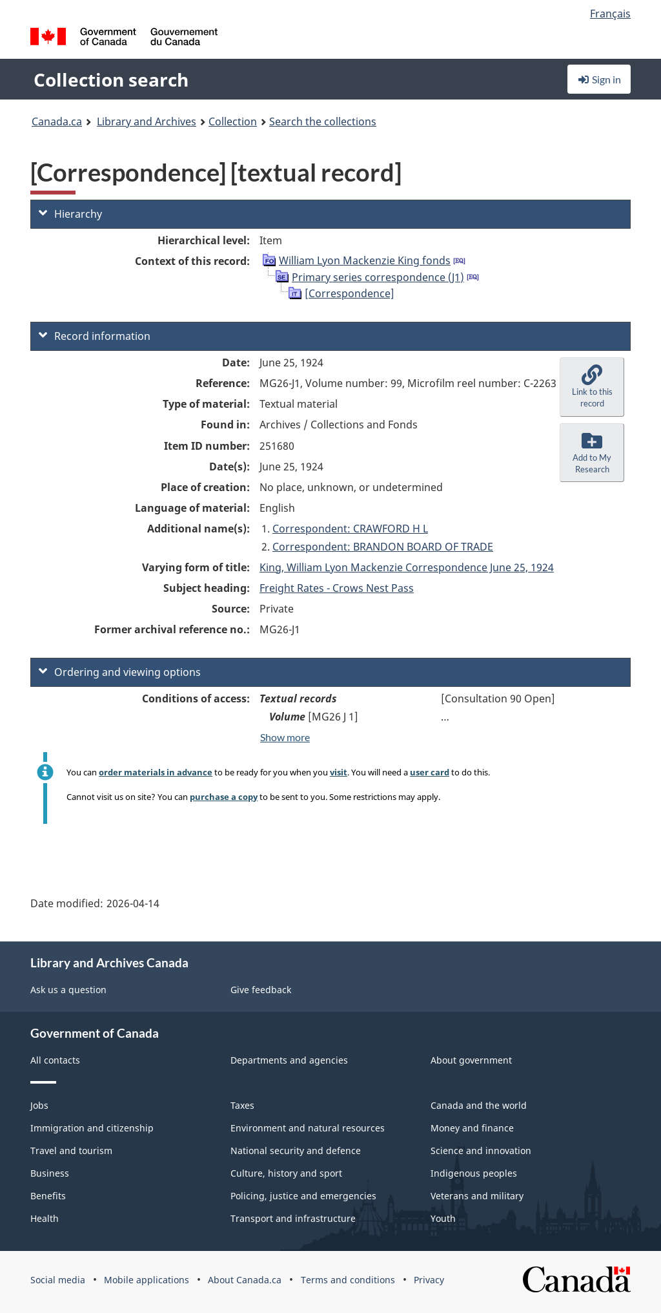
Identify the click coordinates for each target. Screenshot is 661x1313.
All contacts (55, 1060)
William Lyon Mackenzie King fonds (365, 260)
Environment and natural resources (307, 1128)
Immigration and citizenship (92, 1128)
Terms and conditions (348, 1280)
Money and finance (472, 1128)
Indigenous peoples (474, 1173)
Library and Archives (146, 121)
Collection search (111, 79)
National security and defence (295, 1150)
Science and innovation (481, 1150)
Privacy (429, 1280)
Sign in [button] (599, 79)
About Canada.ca (244, 1280)
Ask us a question (68, 989)
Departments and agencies (289, 1060)
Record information (94, 336)
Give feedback (260, 989)
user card (429, 772)
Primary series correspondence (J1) (378, 277)
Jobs (39, 1105)
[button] (592, 387)
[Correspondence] (349, 293)
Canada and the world (479, 1105)
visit (338, 772)
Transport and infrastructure (293, 1218)
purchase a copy (224, 797)
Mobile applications (146, 1280)
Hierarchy (70, 214)
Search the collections (322, 121)
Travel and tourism (71, 1150)
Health (44, 1218)
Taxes (242, 1105)
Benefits (48, 1196)
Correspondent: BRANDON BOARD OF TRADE (382, 547)
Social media (57, 1280)
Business (49, 1173)
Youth (443, 1218)
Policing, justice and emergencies (303, 1196)
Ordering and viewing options (120, 672)
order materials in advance (155, 772)
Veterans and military (477, 1196)
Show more (285, 737)
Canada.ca (57, 121)
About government (471, 1060)
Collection (232, 121)
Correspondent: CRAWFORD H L (350, 528)
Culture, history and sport (286, 1173)
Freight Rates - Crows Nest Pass (336, 588)
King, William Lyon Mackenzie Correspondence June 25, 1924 (406, 567)
